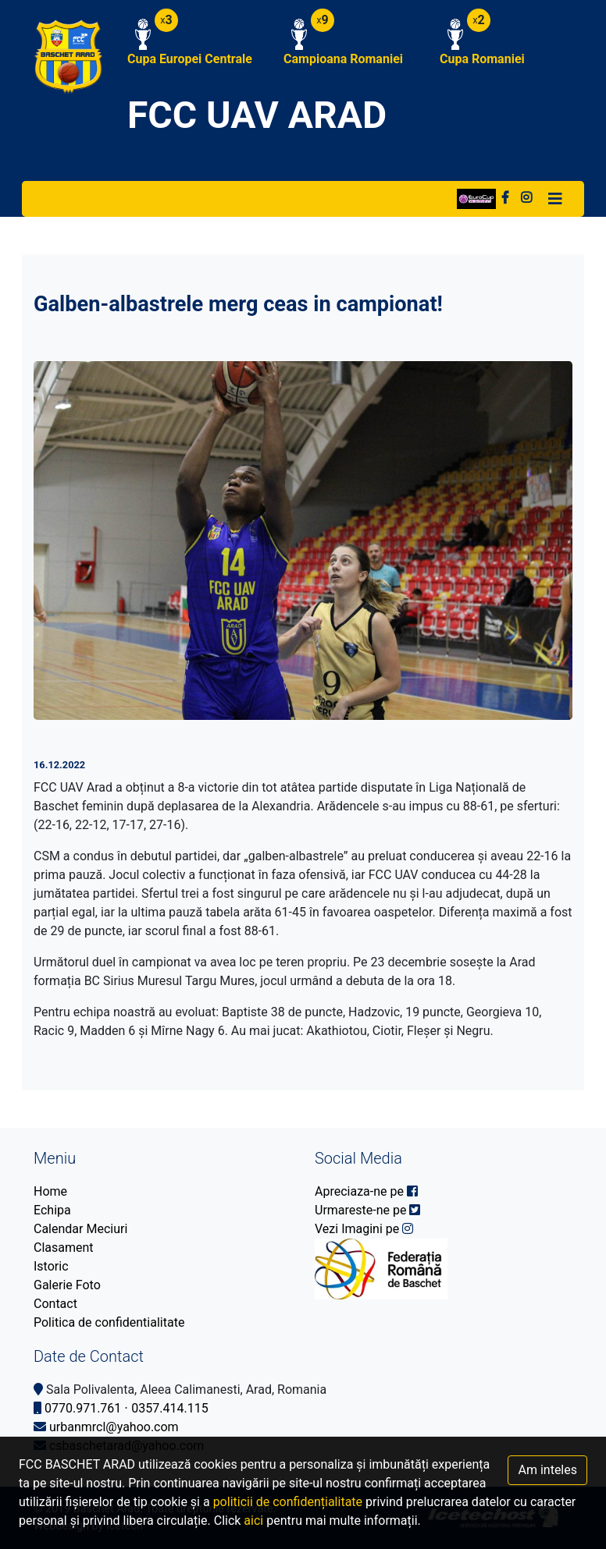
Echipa (52, 1210)
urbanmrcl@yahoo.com (114, 1427)
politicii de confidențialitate (287, 1501)
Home (50, 1191)
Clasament (64, 1247)
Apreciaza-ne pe (366, 1191)
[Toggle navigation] (555, 199)
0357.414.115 (169, 1408)
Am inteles (547, 1469)
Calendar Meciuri (80, 1228)
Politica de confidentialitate (109, 1322)
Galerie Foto (67, 1285)
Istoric (51, 1266)
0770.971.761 (83, 1408)
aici (253, 1520)
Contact (55, 1303)
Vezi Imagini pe (364, 1228)
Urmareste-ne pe (367, 1210)
